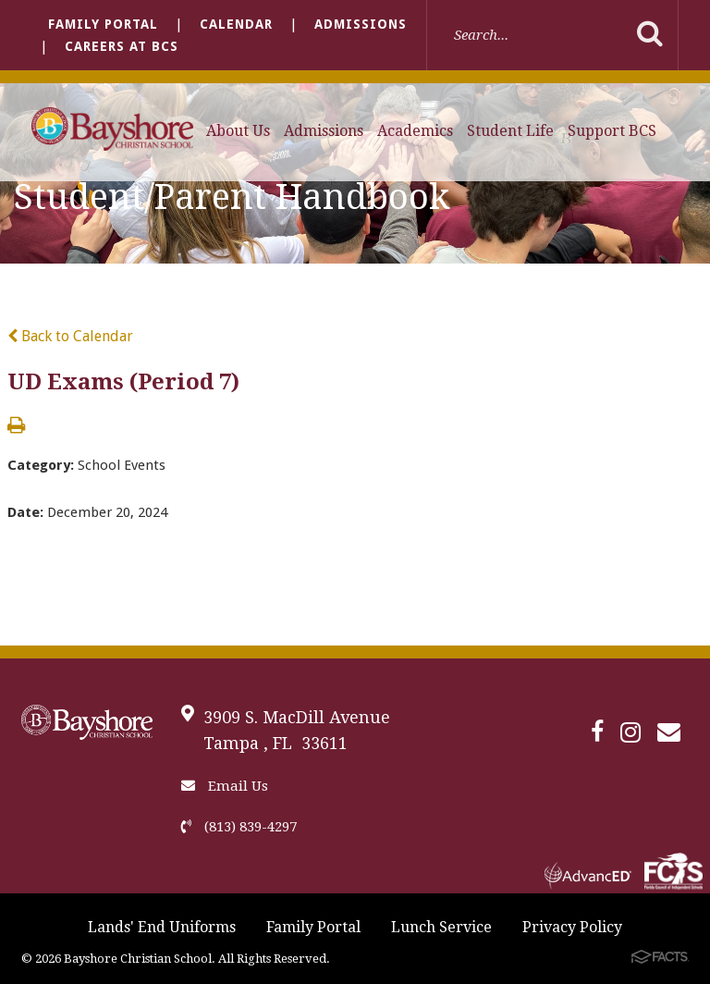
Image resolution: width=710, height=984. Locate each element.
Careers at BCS (121, 46)
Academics (415, 131)
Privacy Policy (572, 927)
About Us (238, 131)
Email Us (224, 786)
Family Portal (103, 24)
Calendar (236, 24)
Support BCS (612, 131)
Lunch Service (441, 927)
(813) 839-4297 (239, 826)
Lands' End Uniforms (162, 927)
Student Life (510, 131)
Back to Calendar (70, 336)
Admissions (360, 24)
